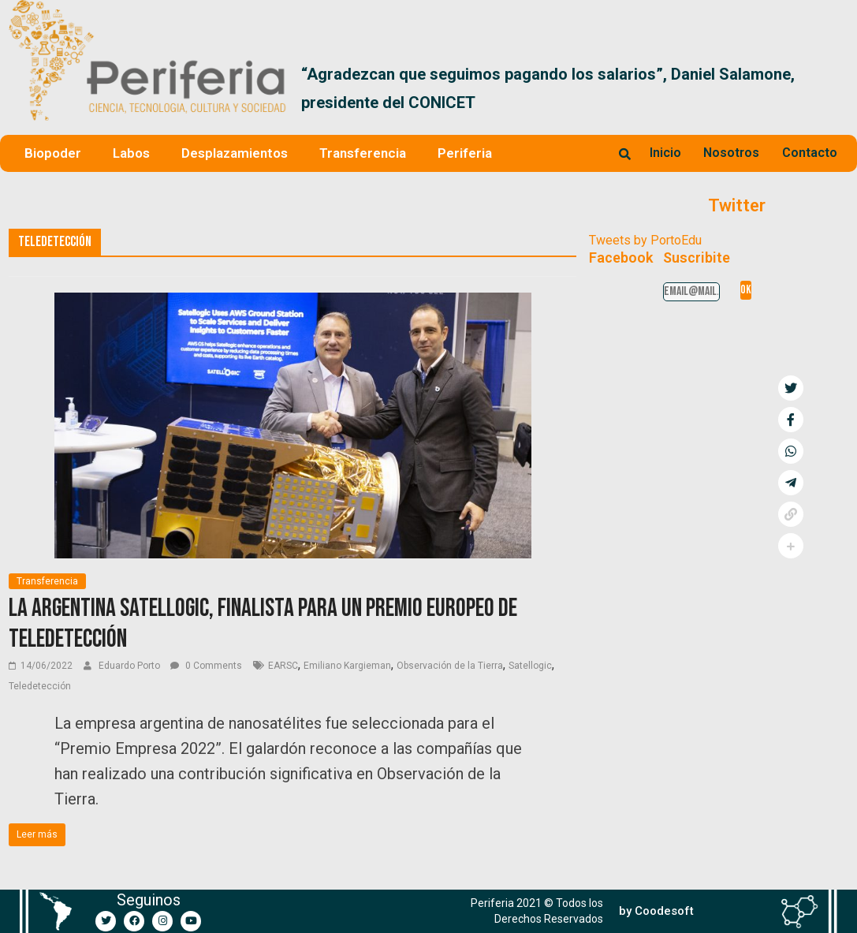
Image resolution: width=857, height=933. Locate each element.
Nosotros (731, 152)
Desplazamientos (234, 153)
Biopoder (52, 153)
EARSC (283, 665)
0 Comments (206, 665)
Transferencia (362, 153)
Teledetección (40, 686)
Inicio (665, 152)
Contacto (809, 152)
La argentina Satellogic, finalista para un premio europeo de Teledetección (263, 623)
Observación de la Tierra (450, 665)
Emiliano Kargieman (347, 665)
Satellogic (530, 665)
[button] (829, 88)
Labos (131, 153)
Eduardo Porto (130, 665)
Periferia (465, 153)
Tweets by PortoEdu (645, 240)
